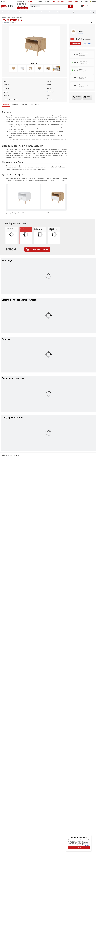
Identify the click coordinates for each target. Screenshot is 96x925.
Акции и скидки (20, 1)
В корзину (77, 43)
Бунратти (81, 32)
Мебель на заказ (72, 1)
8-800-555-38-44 (22, 6)
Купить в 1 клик (87, 43)
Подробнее (86, 844)
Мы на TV (47, 1)
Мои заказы (84, 1)
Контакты (30, 1)
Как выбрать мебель (58, 1)
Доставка (39, 1)
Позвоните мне (23, 8)
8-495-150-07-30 (22, 4)
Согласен (78, 847)
